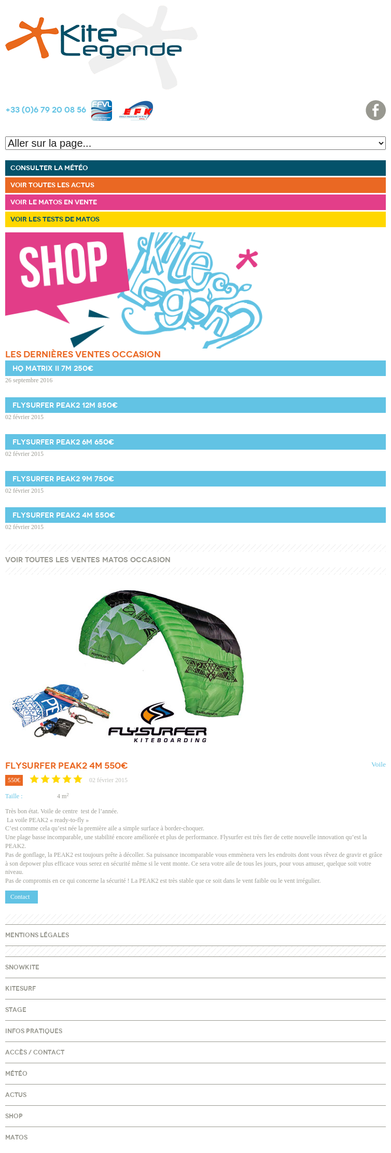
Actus (15, 1095)
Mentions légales (37, 935)
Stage (15, 1010)
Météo (16, 1073)
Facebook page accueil (376, 110)
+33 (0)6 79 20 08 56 (45, 110)
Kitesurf (20, 988)
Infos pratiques (33, 1031)
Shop (14, 1116)
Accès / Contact (34, 1052)
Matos (16, 1137)
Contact (20, 896)
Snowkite (22, 967)
